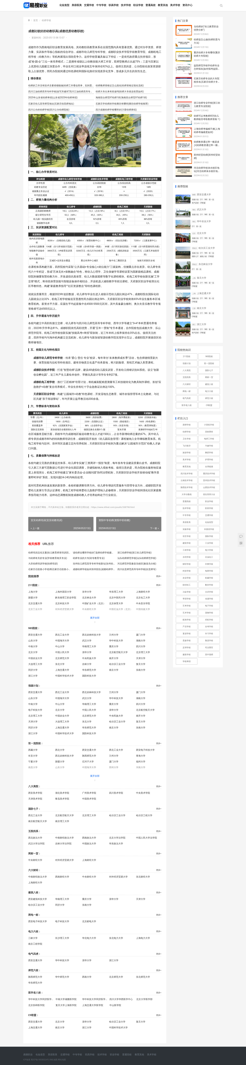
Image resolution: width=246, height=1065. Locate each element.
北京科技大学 (62, 603)
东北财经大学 (143, 876)
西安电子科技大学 (145, 750)
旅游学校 (187, 452)
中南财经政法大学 (64, 837)
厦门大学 (140, 634)
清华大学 (86, 652)
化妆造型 (64, 5)
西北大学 (60, 750)
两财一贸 (209, 377)
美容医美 (77, 5)
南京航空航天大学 (37, 821)
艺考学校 (187, 606)
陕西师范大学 (89, 755)
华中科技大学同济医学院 (40, 999)
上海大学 (33, 591)
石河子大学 (88, 761)
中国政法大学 (89, 843)
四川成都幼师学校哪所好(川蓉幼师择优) (116, 109)
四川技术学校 (187, 473)
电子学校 (209, 606)
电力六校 (209, 391)
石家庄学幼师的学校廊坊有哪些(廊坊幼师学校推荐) (122, 103)
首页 (35, 20)
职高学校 (114, 5)
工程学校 (187, 550)
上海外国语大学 (63, 591)
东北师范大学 (143, 977)
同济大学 (33, 670)
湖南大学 (140, 640)
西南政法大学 (89, 837)
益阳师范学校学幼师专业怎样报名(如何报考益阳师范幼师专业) (207, 68)
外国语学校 (209, 529)
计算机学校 (209, 425)
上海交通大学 (62, 670)
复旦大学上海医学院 (66, 1005)
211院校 (186, 356)
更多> (158, 576)
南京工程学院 (35, 944)
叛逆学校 (209, 640)
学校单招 (187, 661)
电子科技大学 (35, 710)
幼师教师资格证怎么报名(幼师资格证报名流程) (120, 85)
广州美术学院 (89, 793)
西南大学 (86, 977)
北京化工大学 (143, 597)
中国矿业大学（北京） (93, 603)
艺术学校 (187, 613)
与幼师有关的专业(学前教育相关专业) (47, 558)
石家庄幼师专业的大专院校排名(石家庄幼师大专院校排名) (207, 81)
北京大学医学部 (144, 999)
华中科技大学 (116, 640)
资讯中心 (187, 5)
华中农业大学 (204, 221)
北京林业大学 (89, 597)
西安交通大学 (35, 634)
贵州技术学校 (209, 480)
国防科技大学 (89, 675)
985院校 (209, 356)
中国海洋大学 (62, 640)
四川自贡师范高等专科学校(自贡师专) (136, 569)
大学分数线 (187, 494)
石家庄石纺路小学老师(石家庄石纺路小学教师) (49, 569)
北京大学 (33, 652)
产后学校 (187, 626)
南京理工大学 (62, 821)
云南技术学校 (187, 480)
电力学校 (209, 550)
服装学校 (187, 654)
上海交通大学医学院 (92, 1005)
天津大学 (140, 658)
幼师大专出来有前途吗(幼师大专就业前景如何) (120, 91)
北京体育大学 (116, 603)
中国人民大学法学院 (146, 837)
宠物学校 (209, 613)
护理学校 (209, 459)
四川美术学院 (116, 793)
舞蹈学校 (209, 452)
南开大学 (113, 658)
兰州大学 (113, 634)
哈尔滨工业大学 (117, 664)
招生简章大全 (209, 494)
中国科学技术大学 (64, 675)
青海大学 (140, 755)
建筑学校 (187, 543)
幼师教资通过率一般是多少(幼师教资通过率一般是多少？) (207, 145)
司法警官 (209, 647)
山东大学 (33, 640)
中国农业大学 (35, 658)
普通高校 (151, 5)
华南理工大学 (89, 646)
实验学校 (187, 529)
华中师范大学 (62, 977)
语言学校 (187, 536)
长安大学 (33, 755)
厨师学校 (187, 425)
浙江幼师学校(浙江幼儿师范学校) (134, 552)
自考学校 (209, 626)
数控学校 (209, 585)
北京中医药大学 (117, 597)
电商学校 (209, 571)
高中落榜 (209, 654)
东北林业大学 (206, 264)
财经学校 (187, 564)
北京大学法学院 (117, 837)
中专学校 (101, 5)
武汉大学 (86, 640)
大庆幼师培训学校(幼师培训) (43, 563)
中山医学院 (115, 1005)
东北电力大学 (116, 938)
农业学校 (187, 578)
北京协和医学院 (36, 1005)
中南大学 (33, 646)
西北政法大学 (35, 837)
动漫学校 (209, 599)
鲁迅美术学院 (62, 798)
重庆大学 (113, 646)
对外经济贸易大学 (64, 860)
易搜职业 (28, 1054)
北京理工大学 (143, 652)
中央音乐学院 (143, 603)
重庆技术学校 (209, 473)
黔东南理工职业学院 (65, 597)
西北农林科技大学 (91, 634)
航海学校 (187, 620)
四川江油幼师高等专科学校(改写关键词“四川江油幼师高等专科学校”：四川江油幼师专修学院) (61, 91)
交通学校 (89, 5)
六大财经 (187, 384)
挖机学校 (209, 620)
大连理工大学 (35, 664)
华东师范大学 (89, 670)
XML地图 (53, 1060)
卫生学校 (187, 439)
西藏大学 (33, 750)
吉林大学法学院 (63, 843)
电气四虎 (187, 398)
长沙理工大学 (62, 938)
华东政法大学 (116, 843)
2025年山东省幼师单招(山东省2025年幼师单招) (53, 97)
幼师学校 (46, 20)
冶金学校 (187, 592)
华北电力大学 (89, 938)
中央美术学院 (143, 793)
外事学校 (209, 564)
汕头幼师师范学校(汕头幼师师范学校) (136, 558)
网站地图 (62, 1060)
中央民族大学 (89, 658)
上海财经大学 (143, 591)
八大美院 (187, 370)
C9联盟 (209, 405)
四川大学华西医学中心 (121, 999)
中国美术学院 (89, 798)
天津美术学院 (35, 798)
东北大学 (60, 664)
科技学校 (187, 571)
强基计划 (187, 363)
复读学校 (187, 633)
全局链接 (209, 466)
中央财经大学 (35, 860)
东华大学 (86, 591)
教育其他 (163, 5)
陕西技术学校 (187, 487)
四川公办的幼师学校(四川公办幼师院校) (49, 109)
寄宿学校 (187, 599)
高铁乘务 (209, 432)
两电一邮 (187, 391)
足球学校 (187, 647)
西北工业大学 (62, 634)
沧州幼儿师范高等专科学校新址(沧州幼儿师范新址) (94, 563)
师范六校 (209, 398)
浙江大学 (33, 675)
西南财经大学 (62, 876)
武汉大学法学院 (36, 843)
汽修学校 (209, 446)
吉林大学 (86, 664)
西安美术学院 (35, 793)
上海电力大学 (143, 938)
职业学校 (138, 5)
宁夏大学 (33, 761)
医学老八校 (187, 405)
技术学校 (126, 5)
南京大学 (113, 670)
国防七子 (209, 370)
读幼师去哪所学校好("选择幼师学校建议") (94, 552)
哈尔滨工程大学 (144, 815)
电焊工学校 (209, 439)
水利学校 (187, 557)
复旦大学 (140, 664)
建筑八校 (209, 384)
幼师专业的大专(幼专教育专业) (89, 558)
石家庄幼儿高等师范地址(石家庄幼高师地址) (51, 103)
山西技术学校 (209, 487)
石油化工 (209, 557)
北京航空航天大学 (118, 652)
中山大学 (60, 646)
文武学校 (209, 592)
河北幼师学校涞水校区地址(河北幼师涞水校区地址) (206, 171)
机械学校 (209, 578)
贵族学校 (187, 640)
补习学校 (209, 633)
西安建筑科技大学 (37, 899)
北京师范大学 (62, 658)
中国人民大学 (62, 652)
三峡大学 (33, 938)
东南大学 (140, 670)
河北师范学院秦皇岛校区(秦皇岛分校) (136, 563)
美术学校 (175, 5)
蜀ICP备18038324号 (40, 1060)
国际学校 (209, 536)
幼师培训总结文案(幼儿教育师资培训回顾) (49, 552)
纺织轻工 (187, 585)
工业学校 (209, 543)
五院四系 (187, 377)
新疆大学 (33, 597)
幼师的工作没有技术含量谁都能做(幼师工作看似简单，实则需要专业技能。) (61, 85)
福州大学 (140, 761)
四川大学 (140, 646)
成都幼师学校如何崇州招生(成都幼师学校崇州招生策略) (94, 569)
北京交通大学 (35, 603)
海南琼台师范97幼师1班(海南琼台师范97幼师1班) (121, 97)
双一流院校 (209, 363)
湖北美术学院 (62, 793)
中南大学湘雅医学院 (66, 999)
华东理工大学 (116, 591)
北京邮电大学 (89, 921)
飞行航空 (187, 446)
